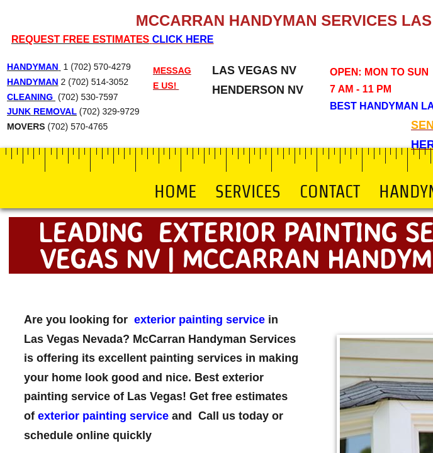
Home (175, 191)
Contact (330, 191)
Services (248, 191)
